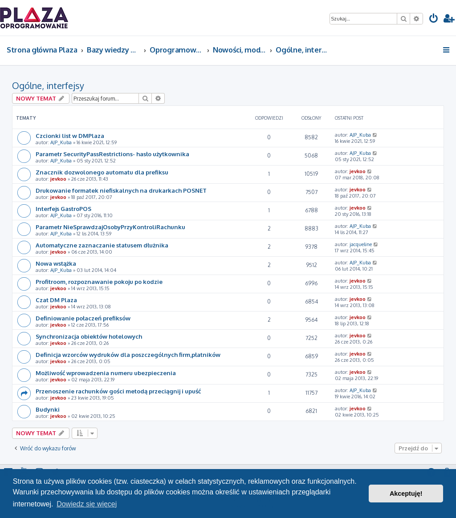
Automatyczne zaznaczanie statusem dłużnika (102, 245)
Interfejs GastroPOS (63, 208)
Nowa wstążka (56, 263)
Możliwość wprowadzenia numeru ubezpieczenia (106, 372)
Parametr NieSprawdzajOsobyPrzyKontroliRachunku (110, 227)
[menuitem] (434, 19)
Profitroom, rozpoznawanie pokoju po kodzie (99, 281)
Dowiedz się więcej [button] (87, 504)
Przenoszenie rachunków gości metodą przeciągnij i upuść (118, 391)
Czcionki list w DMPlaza (70, 135)
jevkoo (58, 179)
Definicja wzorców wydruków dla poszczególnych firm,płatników (128, 354)
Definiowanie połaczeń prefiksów (83, 318)
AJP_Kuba (61, 142)
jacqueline (361, 244)
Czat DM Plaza (56, 300)
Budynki (48, 409)
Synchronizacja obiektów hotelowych (89, 336)
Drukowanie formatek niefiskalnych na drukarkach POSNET (121, 190)
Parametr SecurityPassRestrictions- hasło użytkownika (112, 154)
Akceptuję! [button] (406, 493)
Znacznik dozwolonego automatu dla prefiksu (102, 172)
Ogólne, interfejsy (48, 85)
